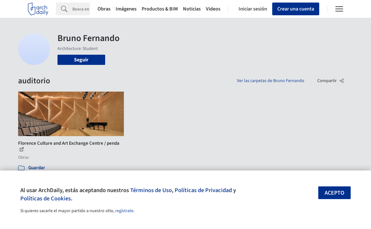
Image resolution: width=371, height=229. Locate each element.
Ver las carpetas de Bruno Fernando (270, 81)
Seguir (81, 59)
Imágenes (126, 8)
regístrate (124, 211)
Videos (213, 8)
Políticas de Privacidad (203, 190)
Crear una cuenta (295, 8)
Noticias (192, 8)
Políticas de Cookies (45, 198)
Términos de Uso (151, 190)
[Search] (81, 9)
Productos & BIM (160, 8)
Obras (104, 8)
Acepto (334, 193)
